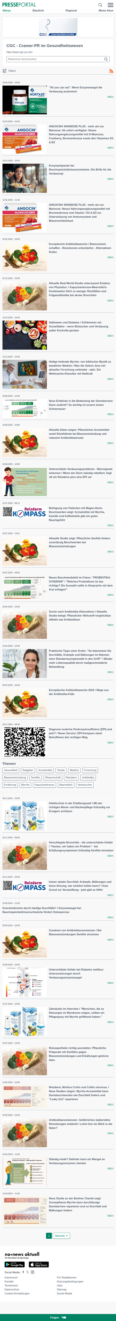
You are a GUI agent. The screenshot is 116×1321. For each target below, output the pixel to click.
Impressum (11, 1277)
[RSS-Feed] (111, 71)
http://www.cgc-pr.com (19, 52)
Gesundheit (10, 770)
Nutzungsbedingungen (70, 1281)
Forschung (90, 770)
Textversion (11, 1285)
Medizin (74, 770)
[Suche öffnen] (100, 5)
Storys (6, 10)
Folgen (58, 1317)
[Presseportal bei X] (26, 1272)
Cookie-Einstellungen (17, 1293)
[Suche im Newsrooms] (58, 59)
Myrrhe (25, 784)
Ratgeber (27, 770)
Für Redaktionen (66, 1277)
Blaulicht (38, 10)
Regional (71, 10)
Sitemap (62, 1289)
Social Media (64, 1293)
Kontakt (8, 1281)
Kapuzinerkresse (44, 784)
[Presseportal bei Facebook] (22, 1272)
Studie (61, 770)
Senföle (35, 777)
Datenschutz (11, 1289)
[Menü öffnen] (111, 5)
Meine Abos (106, 10)
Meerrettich (66, 784)
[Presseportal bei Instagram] (31, 1271)
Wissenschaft (53, 777)
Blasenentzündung (15, 777)
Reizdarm (71, 777)
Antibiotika (88, 777)
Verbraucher (85, 784)
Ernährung (10, 784)
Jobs (59, 1285)
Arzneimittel (45, 770)
